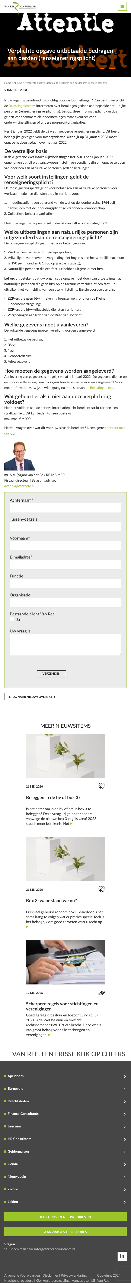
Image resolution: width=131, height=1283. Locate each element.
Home (7, 83)
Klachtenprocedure (18, 1280)
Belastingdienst (20, 106)
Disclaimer (50, 1275)
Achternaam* (65, 505)
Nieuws (18, 83)
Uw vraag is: (65, 643)
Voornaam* (65, 543)
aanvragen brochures (65, 1232)
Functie (65, 581)
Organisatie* (65, 600)
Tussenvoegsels (65, 524)
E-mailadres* (65, 562)
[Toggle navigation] (122, 6)
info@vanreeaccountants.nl (54, 1249)
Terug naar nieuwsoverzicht (31, 697)
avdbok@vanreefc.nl (19, 486)
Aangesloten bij (83, 1280)
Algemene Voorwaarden (22, 1275)
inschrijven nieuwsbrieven (65, 1217)
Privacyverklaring (74, 1275)
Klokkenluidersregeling (53, 1280)
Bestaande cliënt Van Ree (65, 618)
